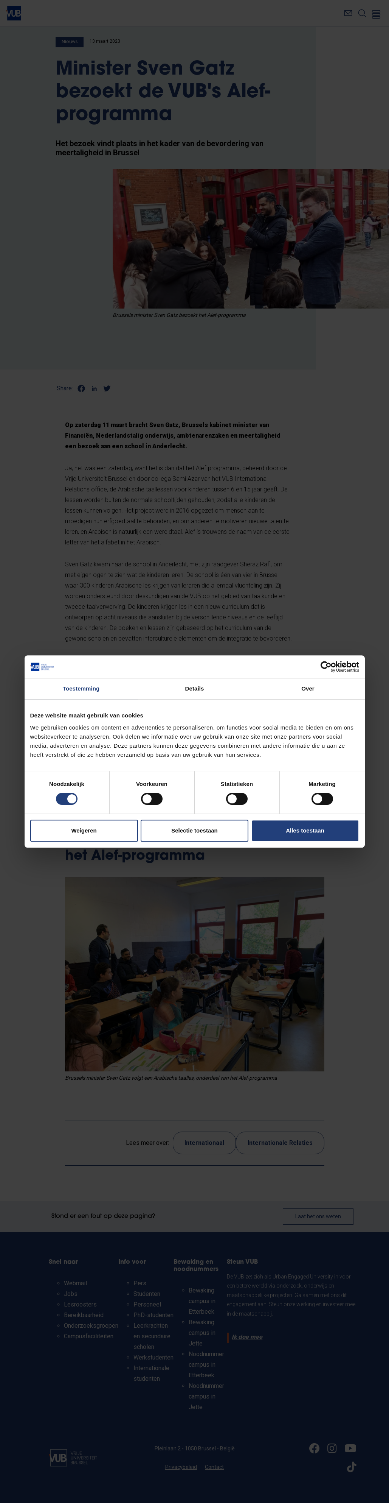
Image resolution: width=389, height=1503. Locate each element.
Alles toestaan (305, 830)
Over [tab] (308, 688)
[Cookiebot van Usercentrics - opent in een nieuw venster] (326, 666)
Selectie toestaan (194, 830)
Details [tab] (194, 688)
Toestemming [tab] (81, 688)
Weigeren (83, 830)
